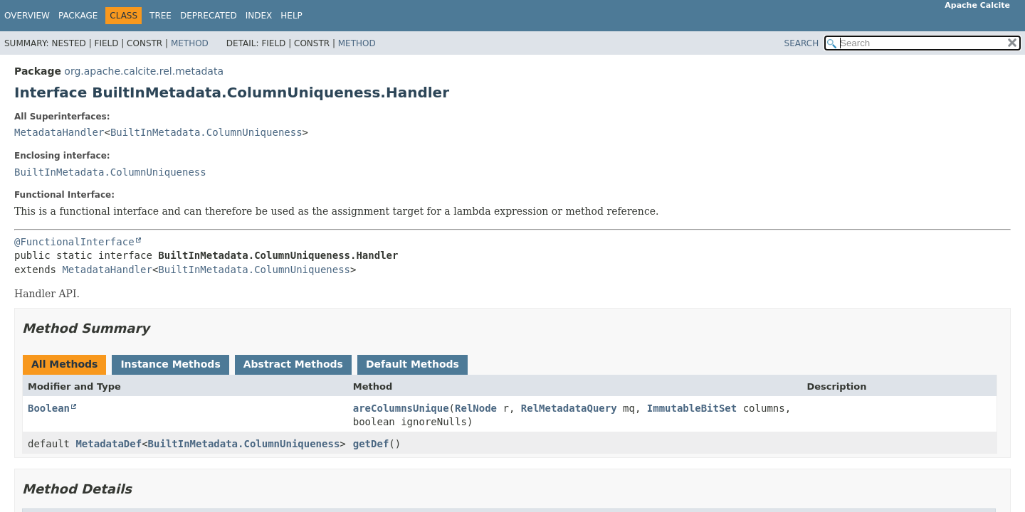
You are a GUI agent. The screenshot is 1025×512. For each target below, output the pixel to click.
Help (291, 16)
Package (78, 16)
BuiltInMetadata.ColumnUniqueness (206, 132)
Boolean (49, 408)
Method (190, 43)
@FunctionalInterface (74, 241)
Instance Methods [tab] (170, 364)
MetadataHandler (59, 132)
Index (259, 16)
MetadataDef (108, 443)
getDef (371, 443)
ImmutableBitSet (692, 408)
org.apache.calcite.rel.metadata (144, 71)
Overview (27, 16)
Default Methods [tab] (412, 364)
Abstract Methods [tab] (293, 364)
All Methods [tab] (64, 364)
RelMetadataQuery (569, 408)
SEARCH (801, 43)
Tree (160, 16)
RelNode (476, 408)
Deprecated (208, 16)
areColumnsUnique (401, 408)
